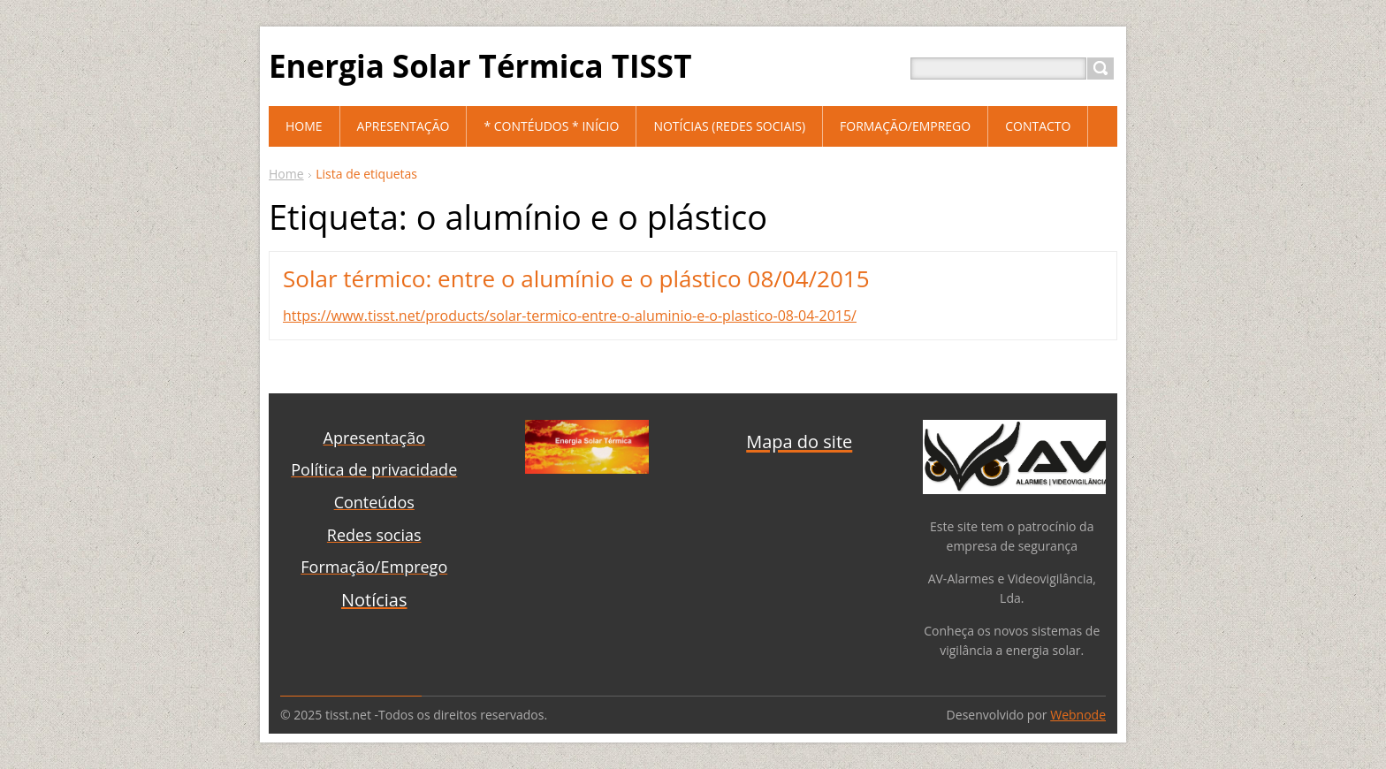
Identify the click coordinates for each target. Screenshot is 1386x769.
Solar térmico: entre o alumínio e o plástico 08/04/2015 (576, 278)
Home (286, 173)
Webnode (1078, 714)
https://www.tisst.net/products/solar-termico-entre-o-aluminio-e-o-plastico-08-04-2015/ (570, 315)
